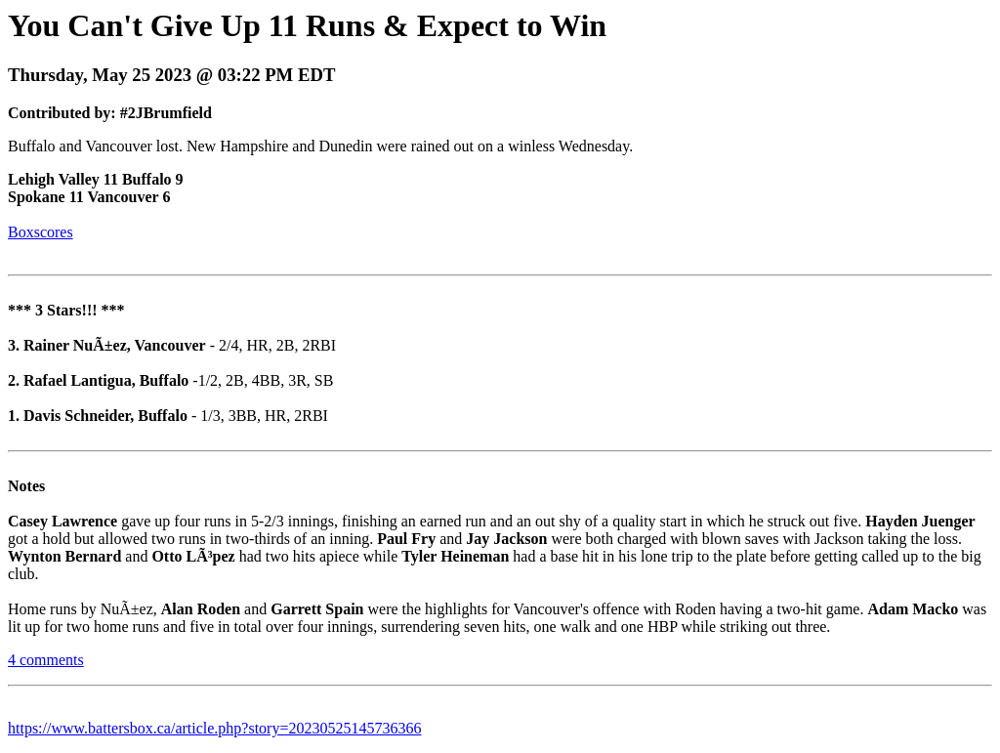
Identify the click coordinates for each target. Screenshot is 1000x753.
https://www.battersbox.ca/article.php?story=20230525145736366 (214, 728)
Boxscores (40, 232)
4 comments (46, 659)
